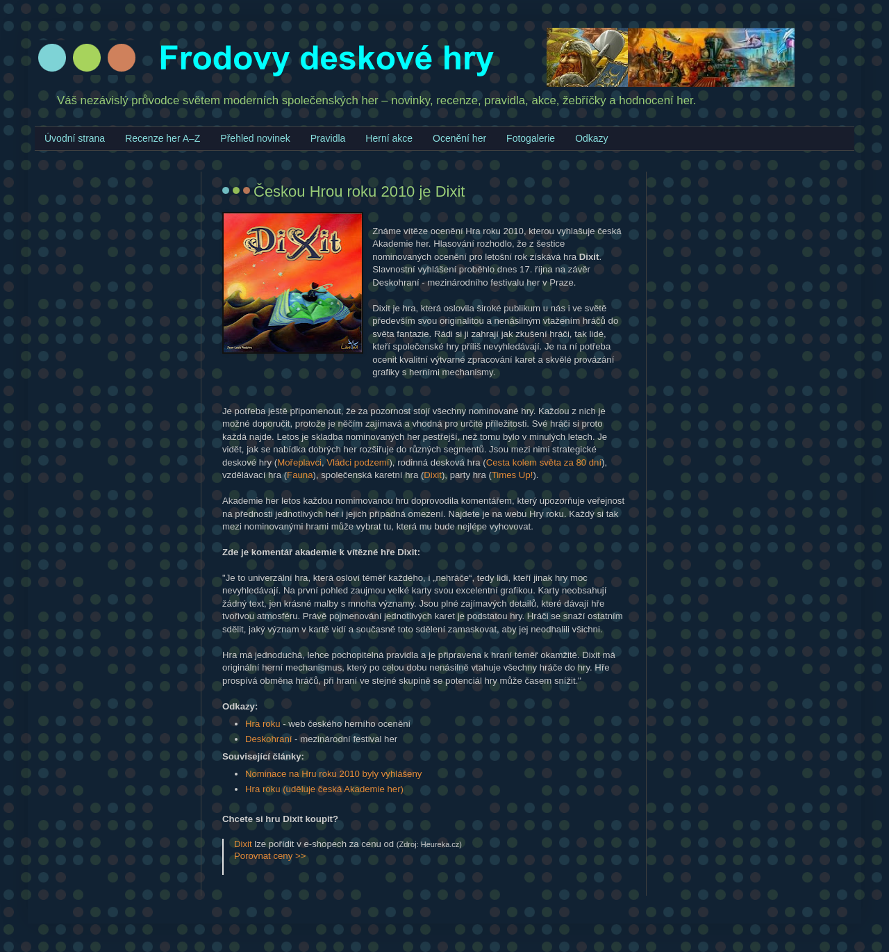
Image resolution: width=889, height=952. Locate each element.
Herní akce (389, 138)
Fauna (300, 475)
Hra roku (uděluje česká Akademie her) (324, 789)
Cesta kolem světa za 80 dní (543, 462)
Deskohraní (268, 739)
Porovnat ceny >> (270, 856)
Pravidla (328, 138)
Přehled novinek (255, 138)
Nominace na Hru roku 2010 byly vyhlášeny (333, 774)
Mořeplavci (299, 462)
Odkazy (591, 138)
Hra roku (263, 724)
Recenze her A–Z (162, 138)
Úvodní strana (74, 138)
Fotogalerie (530, 138)
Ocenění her (459, 138)
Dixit (433, 475)
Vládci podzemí (357, 462)
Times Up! (512, 475)
